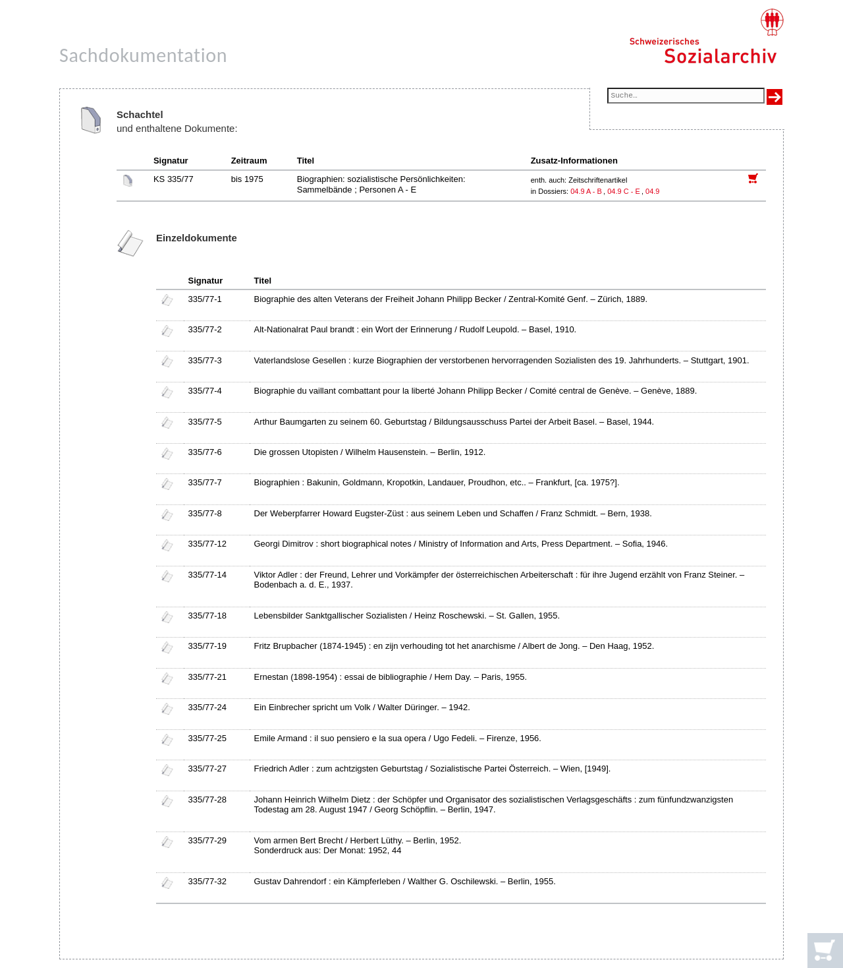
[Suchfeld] (686, 97)
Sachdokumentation (143, 55)
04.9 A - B (586, 191)
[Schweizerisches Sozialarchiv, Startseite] (706, 36)
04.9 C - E (623, 191)
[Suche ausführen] (774, 97)
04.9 (653, 191)
